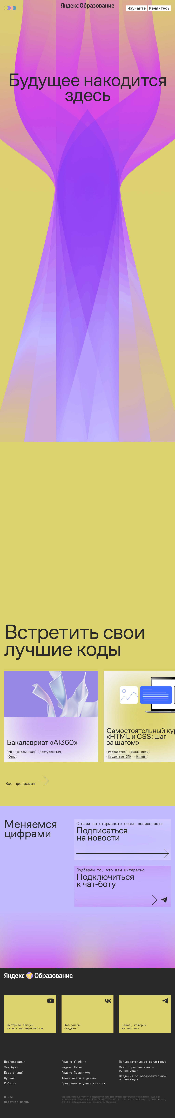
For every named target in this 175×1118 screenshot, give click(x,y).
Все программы (27, 781)
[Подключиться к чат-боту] (122, 886)
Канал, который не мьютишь (145, 1014)
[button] (14, 1062)
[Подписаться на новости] (122, 839)
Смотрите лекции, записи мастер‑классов (30, 1014)
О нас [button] (8, 1097)
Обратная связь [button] (16, 1102)
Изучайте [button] (136, 8)
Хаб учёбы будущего (87, 1014)
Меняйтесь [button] (159, 8)
